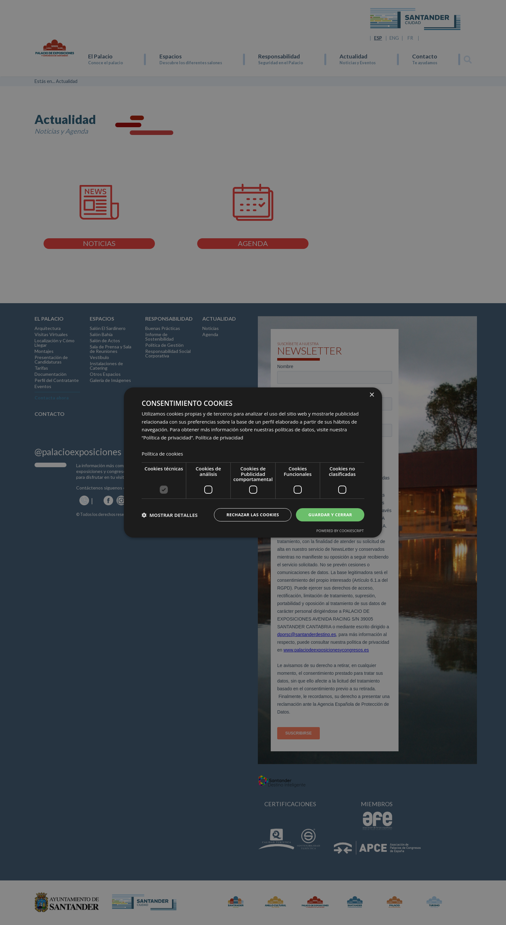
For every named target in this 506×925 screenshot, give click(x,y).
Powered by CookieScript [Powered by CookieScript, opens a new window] (340, 531)
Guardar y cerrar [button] (328, 514)
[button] (169, 515)
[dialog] (253, 462)
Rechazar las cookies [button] (247, 514)
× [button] (371, 394)
